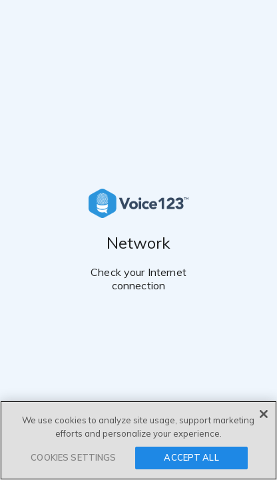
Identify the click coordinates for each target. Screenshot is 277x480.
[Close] (263, 414)
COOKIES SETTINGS (73, 457)
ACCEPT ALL (191, 457)
